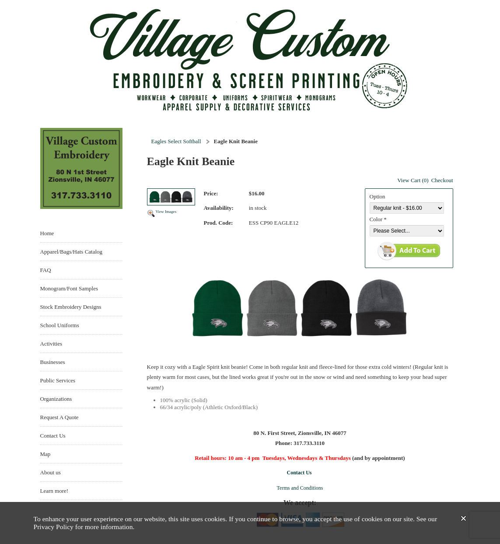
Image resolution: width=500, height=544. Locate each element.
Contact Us (299, 473)
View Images (166, 211)
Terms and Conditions (300, 488)
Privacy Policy (53, 526)
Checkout (442, 180)
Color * (378, 219)
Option (377, 196)
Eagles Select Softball (176, 141)
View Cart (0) (412, 180)
